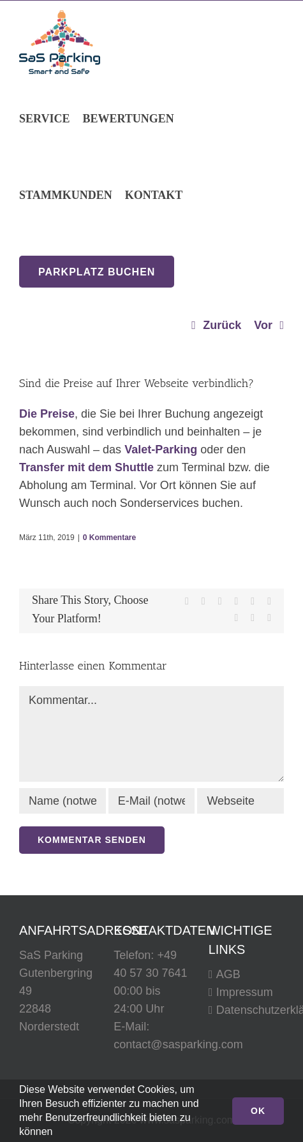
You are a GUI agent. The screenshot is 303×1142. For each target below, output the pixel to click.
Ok (258, 1111)
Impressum (244, 992)
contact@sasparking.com (178, 1044)
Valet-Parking (160, 449)
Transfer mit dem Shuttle (86, 467)
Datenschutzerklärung (246, 1010)
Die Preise (47, 413)
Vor (263, 325)
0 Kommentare (109, 537)
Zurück (222, 325)
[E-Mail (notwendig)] (151, 801)
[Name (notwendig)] (62, 801)
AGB (228, 974)
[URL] (240, 801)
